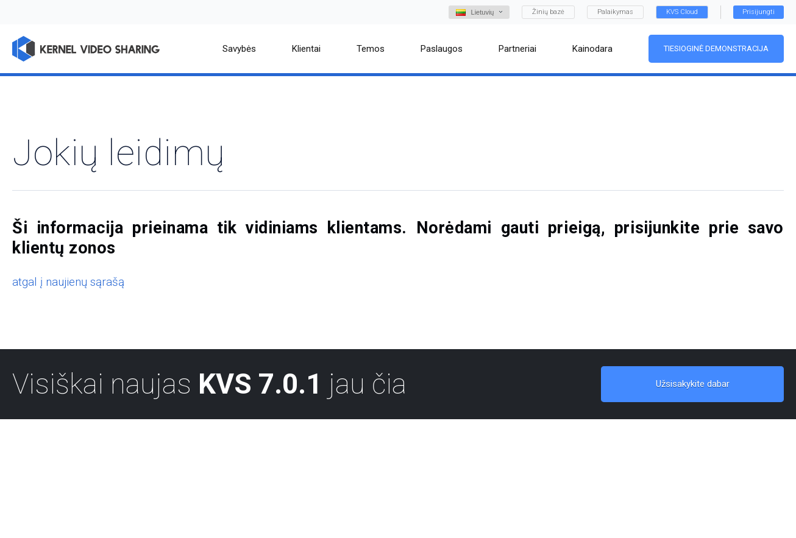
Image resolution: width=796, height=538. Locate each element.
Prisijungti (758, 12)
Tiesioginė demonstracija (716, 48)
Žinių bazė (548, 12)
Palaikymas (615, 12)
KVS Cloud (682, 12)
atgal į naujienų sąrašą (68, 282)
